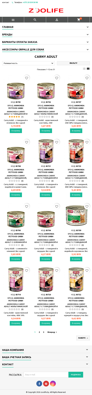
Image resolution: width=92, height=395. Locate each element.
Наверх (83, 338)
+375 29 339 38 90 (30, 2)
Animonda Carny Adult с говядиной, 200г (76, 114)
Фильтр (73, 63)
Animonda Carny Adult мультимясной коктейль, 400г (16, 306)
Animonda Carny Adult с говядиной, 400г (76, 178)
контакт (5, 2)
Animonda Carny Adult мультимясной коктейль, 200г (46, 114)
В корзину (16, 131)
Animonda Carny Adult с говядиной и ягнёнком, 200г (15, 114)
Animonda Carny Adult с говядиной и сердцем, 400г (46, 306)
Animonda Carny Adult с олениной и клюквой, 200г (16, 242)
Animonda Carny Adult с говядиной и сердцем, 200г (46, 242)
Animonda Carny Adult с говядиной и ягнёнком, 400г (46, 178)
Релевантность (29, 63)
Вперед (53, 332)
